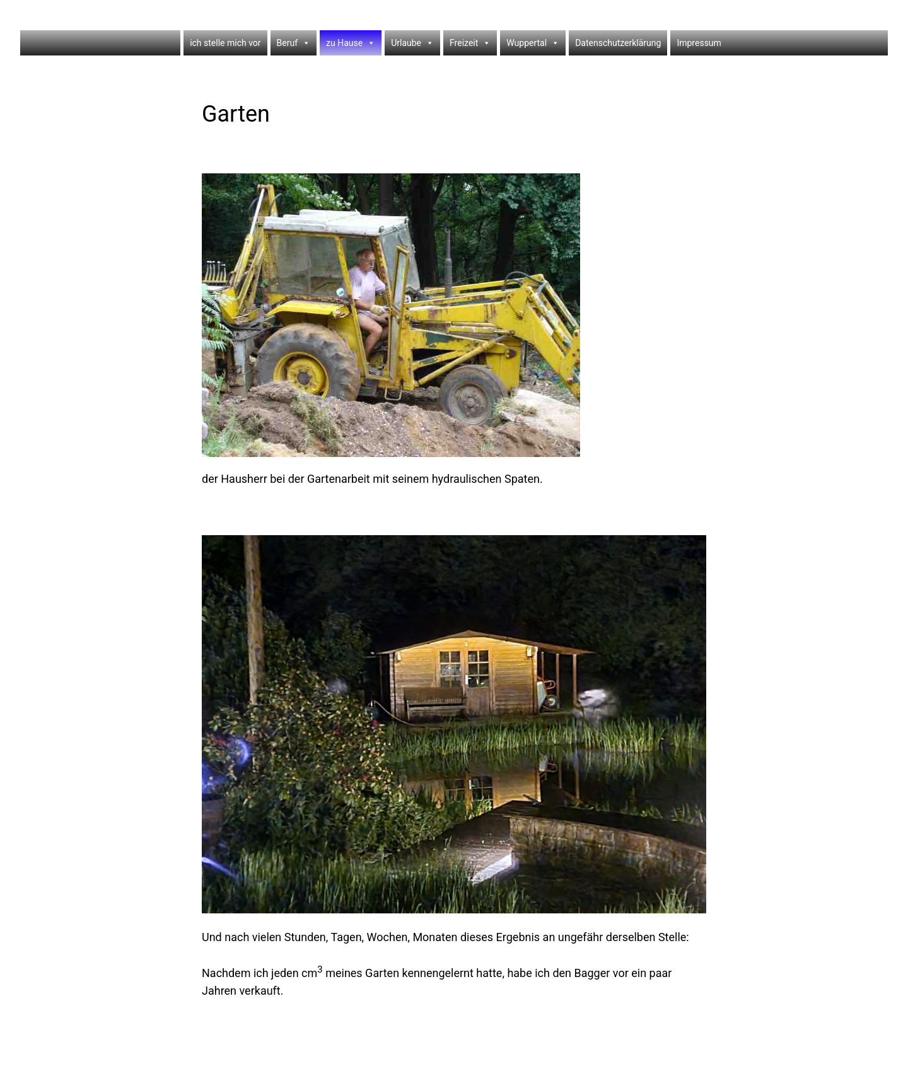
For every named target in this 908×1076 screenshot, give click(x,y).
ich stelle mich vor (225, 43)
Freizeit (470, 42)
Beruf (293, 42)
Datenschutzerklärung (618, 43)
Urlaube (412, 42)
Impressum (699, 43)
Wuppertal (532, 42)
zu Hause (350, 42)
